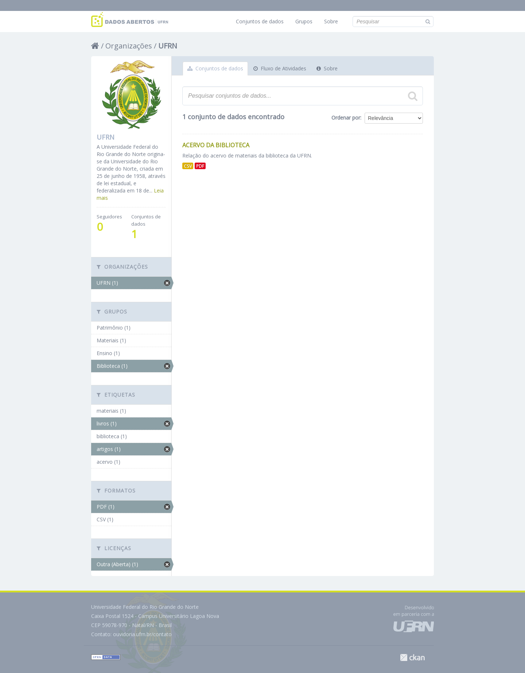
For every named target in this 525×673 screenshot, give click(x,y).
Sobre (331, 21)
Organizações (128, 46)
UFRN (167, 46)
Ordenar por (345, 117)
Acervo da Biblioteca (215, 145)
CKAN (412, 657)
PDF (200, 166)
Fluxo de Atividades (279, 68)
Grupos (303, 21)
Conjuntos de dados (260, 21)
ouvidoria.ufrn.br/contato (142, 634)
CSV (188, 166)
